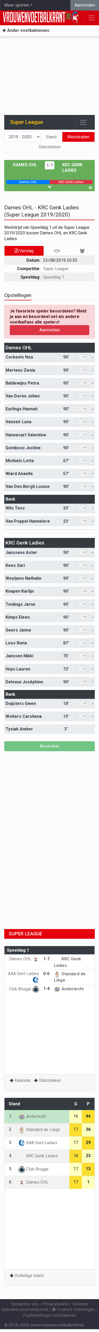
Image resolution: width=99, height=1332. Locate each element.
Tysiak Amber (19, 728)
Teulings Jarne (20, 604)
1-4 (46, 988)
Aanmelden (84, 5)
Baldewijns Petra (22, 383)
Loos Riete (16, 642)
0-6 (46, 973)
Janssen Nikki (19, 655)
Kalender (23, 1080)
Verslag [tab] (24, 250)
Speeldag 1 (53, 277)
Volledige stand (29, 1275)
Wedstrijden (78, 136)
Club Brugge (24, 988)
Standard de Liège (39, 1129)
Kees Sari (15, 565)
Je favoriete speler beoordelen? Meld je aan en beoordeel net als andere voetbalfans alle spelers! (48, 317)
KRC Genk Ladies (25, 543)
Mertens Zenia (20, 370)
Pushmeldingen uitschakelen (49, 1315)
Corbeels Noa (19, 357)
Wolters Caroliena (24, 716)
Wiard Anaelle (19, 473)
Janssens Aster (21, 552)
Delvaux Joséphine (24, 681)
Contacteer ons (25, 1303)
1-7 (49, 165)
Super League (56, 268)
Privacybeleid (55, 1303)
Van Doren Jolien (23, 395)
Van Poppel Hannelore (28, 521)
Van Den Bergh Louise (28, 486)
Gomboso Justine (23, 447)
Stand (51, 136)
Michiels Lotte (20, 460)
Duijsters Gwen (21, 703)
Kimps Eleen (18, 617)
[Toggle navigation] (83, 122)
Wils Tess (15, 508)
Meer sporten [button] (16, 5)
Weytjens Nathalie (23, 578)
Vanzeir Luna (18, 421)
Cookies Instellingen (73, 1309)
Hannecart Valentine (26, 434)
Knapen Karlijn (20, 591)
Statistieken (50, 146)
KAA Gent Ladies (37, 1142)
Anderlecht (69, 988)
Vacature (80, 1303)
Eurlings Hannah (21, 408)
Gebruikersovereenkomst (24, 1309)
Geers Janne (18, 630)
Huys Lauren (18, 669)
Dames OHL (25, 164)
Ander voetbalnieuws (25, 30)
